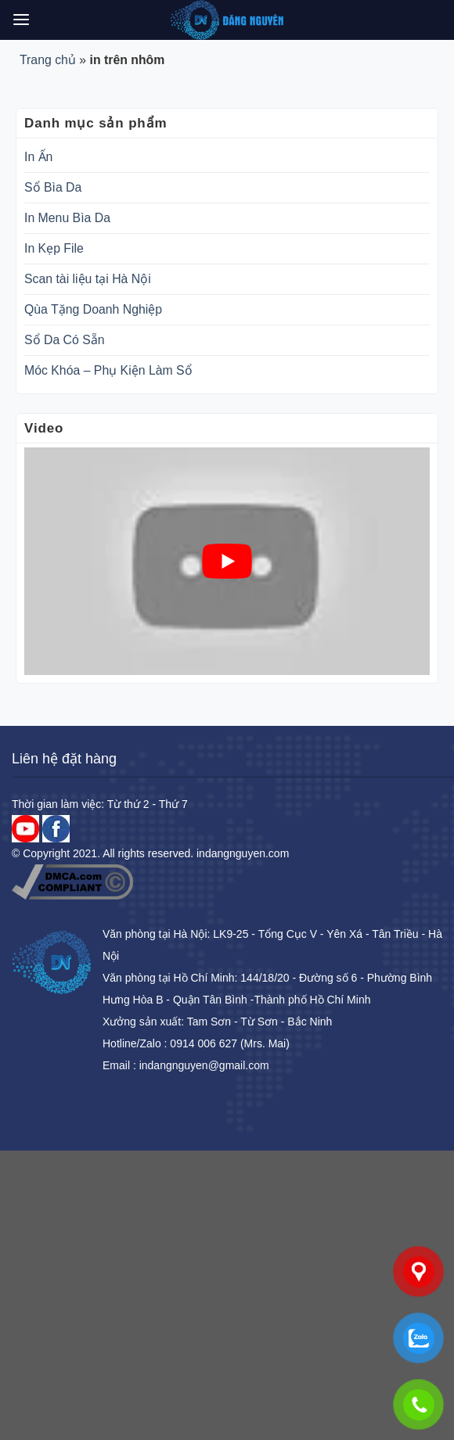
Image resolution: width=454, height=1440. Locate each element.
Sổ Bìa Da (52, 187)
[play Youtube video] (227, 561)
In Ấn (38, 156)
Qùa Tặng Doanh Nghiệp (93, 309)
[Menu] (21, 20)
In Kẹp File (54, 248)
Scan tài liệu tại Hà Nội (87, 278)
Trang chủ (48, 59)
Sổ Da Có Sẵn (64, 340)
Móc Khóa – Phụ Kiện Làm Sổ (108, 370)
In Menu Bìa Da (67, 217)
